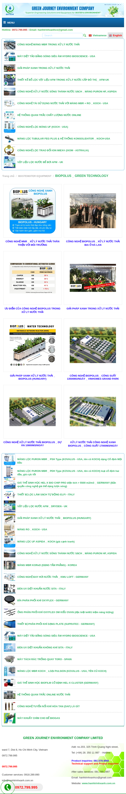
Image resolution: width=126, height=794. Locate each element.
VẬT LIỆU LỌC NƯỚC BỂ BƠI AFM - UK (40, 162)
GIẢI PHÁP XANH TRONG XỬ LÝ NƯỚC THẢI (43, 68)
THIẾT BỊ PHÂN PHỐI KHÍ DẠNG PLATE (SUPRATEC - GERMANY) (56, 624)
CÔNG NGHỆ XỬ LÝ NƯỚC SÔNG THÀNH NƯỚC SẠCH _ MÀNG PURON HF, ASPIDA (67, 91)
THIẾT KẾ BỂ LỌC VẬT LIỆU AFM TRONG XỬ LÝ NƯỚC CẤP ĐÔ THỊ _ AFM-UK (63, 79)
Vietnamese (98, 35)
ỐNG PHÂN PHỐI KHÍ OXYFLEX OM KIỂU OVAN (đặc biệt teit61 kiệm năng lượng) (65, 612)
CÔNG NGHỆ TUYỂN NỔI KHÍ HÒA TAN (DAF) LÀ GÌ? (48, 706)
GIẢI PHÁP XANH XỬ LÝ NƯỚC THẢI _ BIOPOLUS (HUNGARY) (32, 377)
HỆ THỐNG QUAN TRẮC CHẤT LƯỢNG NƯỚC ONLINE (49, 115)
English (115, 35)
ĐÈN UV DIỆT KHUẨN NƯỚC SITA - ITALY (41, 588)
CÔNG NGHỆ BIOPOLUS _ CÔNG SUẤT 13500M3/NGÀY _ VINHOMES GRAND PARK (93, 377)
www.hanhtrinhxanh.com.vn (98, 783)
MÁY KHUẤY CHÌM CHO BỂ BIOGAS (38, 718)
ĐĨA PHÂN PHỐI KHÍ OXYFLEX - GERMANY (43, 600)
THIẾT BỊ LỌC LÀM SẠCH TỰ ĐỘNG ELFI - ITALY (46, 494)
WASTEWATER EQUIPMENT (34, 176)
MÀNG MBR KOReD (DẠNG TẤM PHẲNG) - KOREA (47, 565)
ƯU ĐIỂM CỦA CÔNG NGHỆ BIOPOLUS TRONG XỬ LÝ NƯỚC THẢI (32, 310)
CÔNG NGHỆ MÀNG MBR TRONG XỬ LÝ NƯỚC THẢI (48, 44)
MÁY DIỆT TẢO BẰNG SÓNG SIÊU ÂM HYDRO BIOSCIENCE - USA (56, 56)
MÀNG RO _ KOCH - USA (32, 529)
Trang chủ (8, 176)
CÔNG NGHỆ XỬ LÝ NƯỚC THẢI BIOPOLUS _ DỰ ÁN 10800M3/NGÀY (32, 444)
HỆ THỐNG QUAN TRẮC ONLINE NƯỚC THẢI (43, 694)
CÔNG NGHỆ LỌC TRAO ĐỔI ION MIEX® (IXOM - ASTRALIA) (53, 150)
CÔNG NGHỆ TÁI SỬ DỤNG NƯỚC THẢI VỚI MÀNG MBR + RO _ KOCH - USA (62, 103)
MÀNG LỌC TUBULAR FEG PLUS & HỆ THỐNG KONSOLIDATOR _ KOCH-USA (63, 138)
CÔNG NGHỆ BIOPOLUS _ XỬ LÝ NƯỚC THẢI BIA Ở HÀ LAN (93, 243)
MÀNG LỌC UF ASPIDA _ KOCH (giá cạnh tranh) (46, 541)
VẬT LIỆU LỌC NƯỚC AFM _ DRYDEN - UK (42, 506)
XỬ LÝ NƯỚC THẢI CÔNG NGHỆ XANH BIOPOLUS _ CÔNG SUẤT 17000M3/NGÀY (93, 444)
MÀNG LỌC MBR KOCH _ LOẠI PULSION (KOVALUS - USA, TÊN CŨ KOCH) (62, 671)
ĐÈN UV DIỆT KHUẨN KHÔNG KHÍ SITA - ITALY (45, 647)
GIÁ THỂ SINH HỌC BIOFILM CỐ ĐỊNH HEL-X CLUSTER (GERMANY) (57, 682)
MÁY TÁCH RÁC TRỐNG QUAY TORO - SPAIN (44, 659)
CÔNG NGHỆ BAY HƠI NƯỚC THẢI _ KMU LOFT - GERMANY (52, 576)
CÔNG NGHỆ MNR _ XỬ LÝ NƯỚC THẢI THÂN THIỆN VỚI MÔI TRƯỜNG (33, 243)
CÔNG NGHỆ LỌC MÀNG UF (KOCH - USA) (42, 126)
